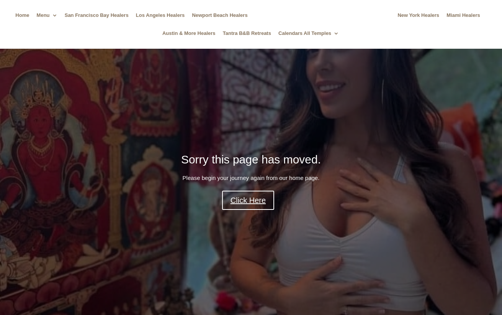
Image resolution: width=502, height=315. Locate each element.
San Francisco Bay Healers (97, 15)
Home (22, 15)
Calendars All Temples (304, 33)
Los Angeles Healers (160, 15)
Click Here (248, 200)
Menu (43, 15)
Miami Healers (463, 15)
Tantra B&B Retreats (247, 33)
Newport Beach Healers (219, 15)
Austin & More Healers (189, 33)
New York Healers (418, 15)
